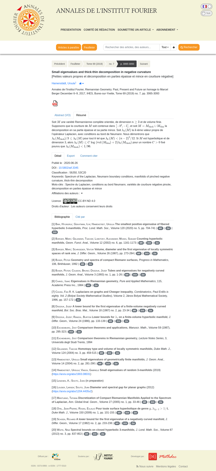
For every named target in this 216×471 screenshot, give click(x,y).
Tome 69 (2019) (94, 64)
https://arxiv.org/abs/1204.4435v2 (72, 391)
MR (160, 228)
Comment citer (88, 155)
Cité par (80, 216)
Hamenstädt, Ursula (63, 83)
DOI (55, 232)
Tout (164, 47)
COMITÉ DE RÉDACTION (99, 29)
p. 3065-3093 (127, 64)
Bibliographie (62, 216)
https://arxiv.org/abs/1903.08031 (71, 374)
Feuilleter (89, 47)
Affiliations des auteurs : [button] (67, 193)
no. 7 (111, 64)
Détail (58, 155)
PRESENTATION (71, 29)
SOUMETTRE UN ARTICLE (135, 29)
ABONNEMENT (166, 29)
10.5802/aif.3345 (68, 167)
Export (71, 155)
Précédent (59, 64)
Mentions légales (166, 466)
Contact (183, 466)
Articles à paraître (68, 47)
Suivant (144, 64)
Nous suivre (144, 466)
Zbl (168, 228)
